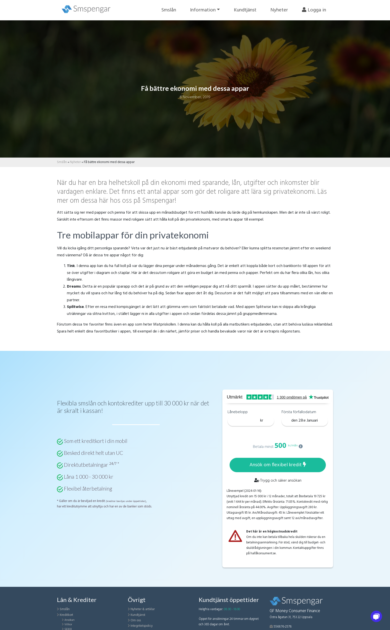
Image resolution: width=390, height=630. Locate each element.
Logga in (314, 10)
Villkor (68, 624)
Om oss (136, 620)
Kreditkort (66, 615)
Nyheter (279, 10)
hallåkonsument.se (263, 553)
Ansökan (69, 620)
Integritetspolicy (142, 626)
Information (203, 10)
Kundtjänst (245, 10)
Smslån (168, 10)
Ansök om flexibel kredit (277, 465)
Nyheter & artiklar (143, 609)
